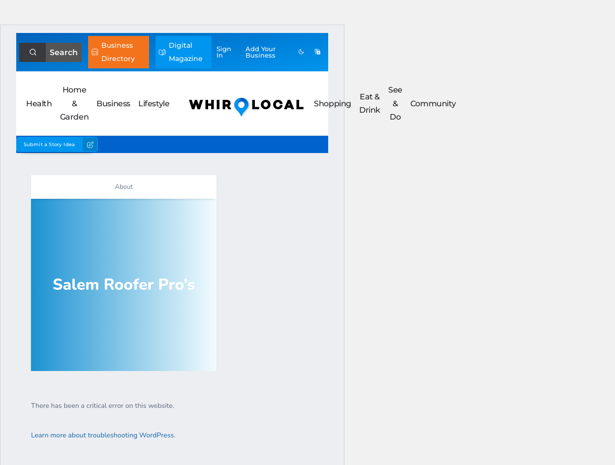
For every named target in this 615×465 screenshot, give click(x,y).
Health (39, 103)
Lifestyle (153, 103)
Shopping (332, 103)
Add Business (261, 52)
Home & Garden (74, 103)
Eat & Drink (369, 103)
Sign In (223, 52)
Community (433, 103)
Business (113, 103)
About (123, 187)
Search (64, 52)
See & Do (395, 103)
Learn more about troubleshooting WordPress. (103, 435)
